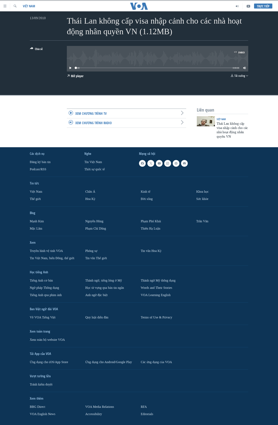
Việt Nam (29, 6)
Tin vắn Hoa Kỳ (151, 251)
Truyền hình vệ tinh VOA (46, 251)
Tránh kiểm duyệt (41, 384)
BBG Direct (37, 407)
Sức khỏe (202, 199)
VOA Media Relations (99, 407)
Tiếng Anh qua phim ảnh (46, 295)
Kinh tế (145, 192)
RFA (144, 407)
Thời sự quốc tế (94, 169)
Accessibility (93, 414)
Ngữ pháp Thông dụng (44, 288)
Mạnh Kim (37, 221)
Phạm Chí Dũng (95, 229)
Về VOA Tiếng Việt (42, 317)
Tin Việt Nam (93, 162)
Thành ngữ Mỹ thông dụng (158, 280)
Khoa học (202, 192)
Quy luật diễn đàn (96, 317)
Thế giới (35, 199)
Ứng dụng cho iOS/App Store (49, 362)
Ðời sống (147, 199)
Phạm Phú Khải (151, 221)
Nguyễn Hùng (94, 221)
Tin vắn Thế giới (96, 258)
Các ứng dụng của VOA (156, 362)
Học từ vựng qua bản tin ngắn (104, 288)
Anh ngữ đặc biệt (96, 295)
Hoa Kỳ (90, 199)
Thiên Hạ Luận (150, 229)
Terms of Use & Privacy (156, 317)
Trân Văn (202, 221)
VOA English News (42, 414)
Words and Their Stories (156, 288)
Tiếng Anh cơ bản (41, 280)
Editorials (147, 414)
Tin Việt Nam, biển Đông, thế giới (52, 258)
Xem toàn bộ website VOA (47, 340)
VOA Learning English (156, 295)
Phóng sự (91, 251)
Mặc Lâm (36, 229)
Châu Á (90, 192)
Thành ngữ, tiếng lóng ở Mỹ (103, 280)
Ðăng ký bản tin (40, 162)
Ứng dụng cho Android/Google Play (108, 362)
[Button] (36, 49)
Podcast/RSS (38, 169)
